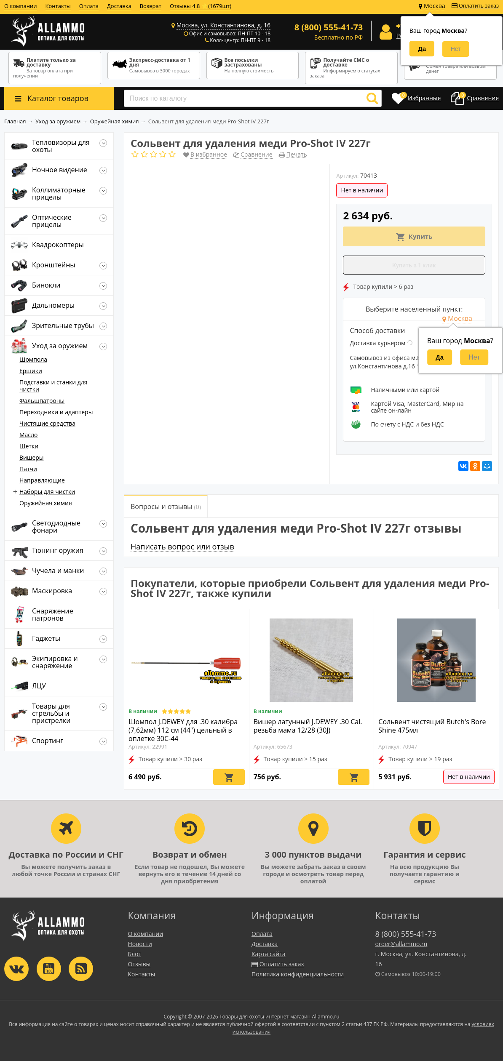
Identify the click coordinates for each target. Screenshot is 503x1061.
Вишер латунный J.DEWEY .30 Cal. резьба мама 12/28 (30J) (308, 726)
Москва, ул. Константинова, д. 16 (223, 25)
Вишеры (31, 457)
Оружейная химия (45, 503)
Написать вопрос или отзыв (182, 546)
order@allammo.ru (401, 944)
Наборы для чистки (47, 492)
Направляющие (42, 480)
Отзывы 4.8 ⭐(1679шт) (200, 6)
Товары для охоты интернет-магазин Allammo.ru (279, 1016)
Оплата (89, 6)
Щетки (28, 446)
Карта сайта (268, 954)
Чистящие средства (47, 423)
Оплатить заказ (475, 5)
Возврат (150, 6)
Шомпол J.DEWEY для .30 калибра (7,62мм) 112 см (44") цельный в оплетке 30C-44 (183, 730)
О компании (20, 6)
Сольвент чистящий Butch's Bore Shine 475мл (432, 726)
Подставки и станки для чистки (53, 385)
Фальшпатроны (41, 401)
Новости (140, 944)
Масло (28, 435)
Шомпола (33, 359)
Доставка (119, 6)
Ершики (30, 371)
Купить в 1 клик (414, 265)
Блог (134, 954)
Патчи (28, 469)
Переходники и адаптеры (56, 412)
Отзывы (139, 964)
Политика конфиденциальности (297, 974)
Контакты (58, 6)
